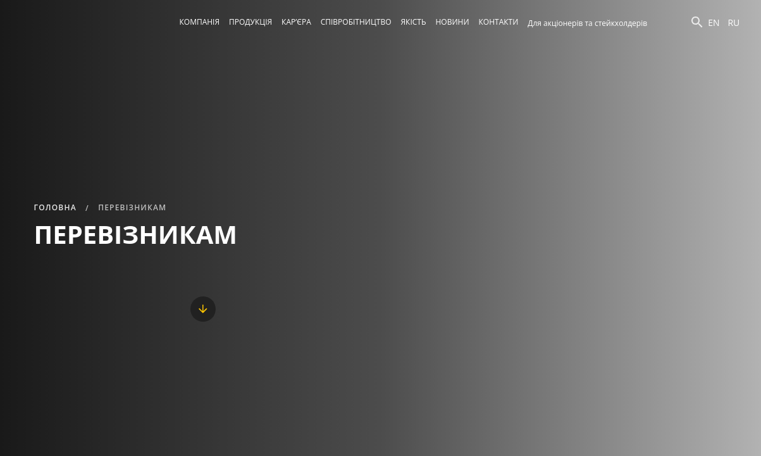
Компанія (200, 21)
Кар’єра (296, 21)
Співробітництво (356, 21)
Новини (452, 21)
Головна (55, 207)
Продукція (250, 21)
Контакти (499, 21)
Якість (413, 21)
